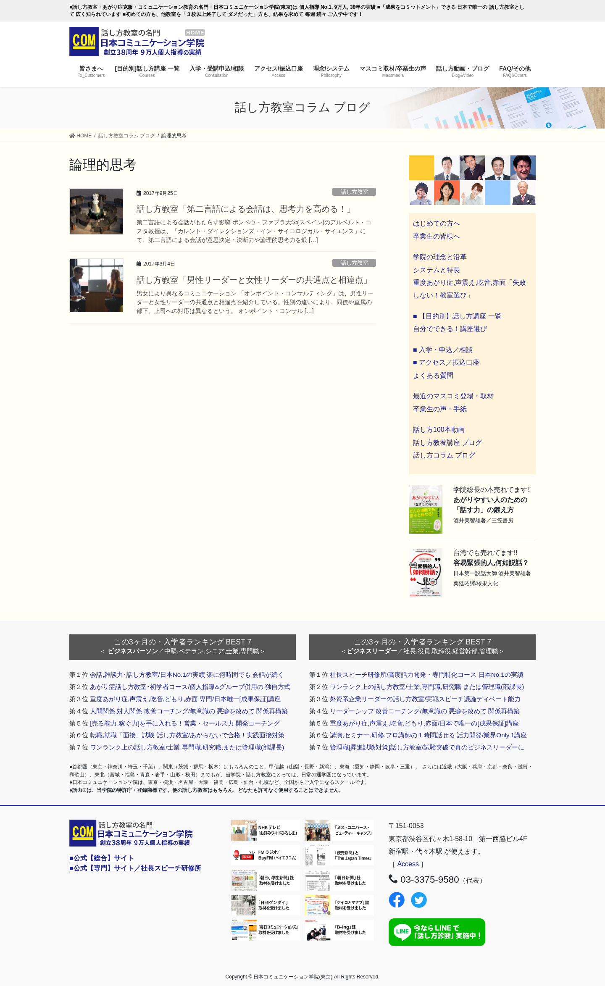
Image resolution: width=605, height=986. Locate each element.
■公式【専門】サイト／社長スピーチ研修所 (135, 868)
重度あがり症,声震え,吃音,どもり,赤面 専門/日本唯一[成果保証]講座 (185, 698)
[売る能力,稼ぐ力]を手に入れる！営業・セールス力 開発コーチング (185, 723)
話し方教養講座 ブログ (447, 442)
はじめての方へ (436, 223)
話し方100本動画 (439, 429)
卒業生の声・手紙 (440, 409)
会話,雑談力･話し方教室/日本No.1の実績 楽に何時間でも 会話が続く (187, 674)
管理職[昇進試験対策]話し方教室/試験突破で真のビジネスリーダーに (427, 747)
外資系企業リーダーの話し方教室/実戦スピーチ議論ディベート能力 (425, 698)
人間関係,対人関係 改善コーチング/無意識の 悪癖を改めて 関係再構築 (189, 711)
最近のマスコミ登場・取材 (453, 396)
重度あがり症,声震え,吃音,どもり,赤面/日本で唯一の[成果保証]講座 (424, 723)
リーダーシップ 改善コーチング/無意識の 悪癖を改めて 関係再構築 (425, 711)
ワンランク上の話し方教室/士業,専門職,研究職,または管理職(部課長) (187, 747)
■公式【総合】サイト (101, 858)
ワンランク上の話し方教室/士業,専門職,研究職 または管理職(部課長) (427, 686)
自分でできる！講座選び (450, 328)
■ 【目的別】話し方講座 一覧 (457, 316)
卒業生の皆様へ (436, 236)
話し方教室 (357, 192)
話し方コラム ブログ (444, 455)
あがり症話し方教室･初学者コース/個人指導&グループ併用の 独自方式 (190, 686)
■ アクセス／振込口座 (446, 362)
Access (408, 864)
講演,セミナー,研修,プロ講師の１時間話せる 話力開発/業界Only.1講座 (428, 735)
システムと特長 (436, 269)
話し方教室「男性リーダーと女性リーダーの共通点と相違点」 (254, 279)
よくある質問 (433, 375)
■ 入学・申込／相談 (443, 349)
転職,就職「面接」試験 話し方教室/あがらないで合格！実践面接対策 (187, 735)
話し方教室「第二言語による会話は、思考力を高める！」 (246, 208)
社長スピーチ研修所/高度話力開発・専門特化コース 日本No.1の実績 (426, 674)
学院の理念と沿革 (440, 256)
